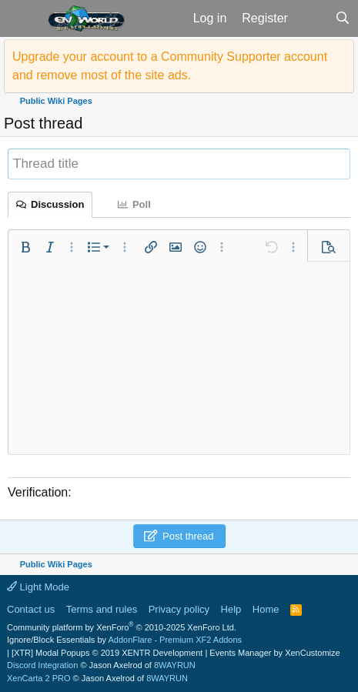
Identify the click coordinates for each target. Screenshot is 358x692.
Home (266, 609)
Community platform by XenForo (121, 627)
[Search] (342, 18)
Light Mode (38, 587)
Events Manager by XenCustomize (274, 652)
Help (231, 609)
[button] (22, 18)
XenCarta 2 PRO (39, 678)
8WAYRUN (175, 665)
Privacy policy (179, 609)
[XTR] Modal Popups (107, 652)
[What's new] (311, 18)
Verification (38, 492)
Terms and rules (101, 609)
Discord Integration (42, 665)
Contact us (31, 609)
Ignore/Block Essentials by (124, 639)
